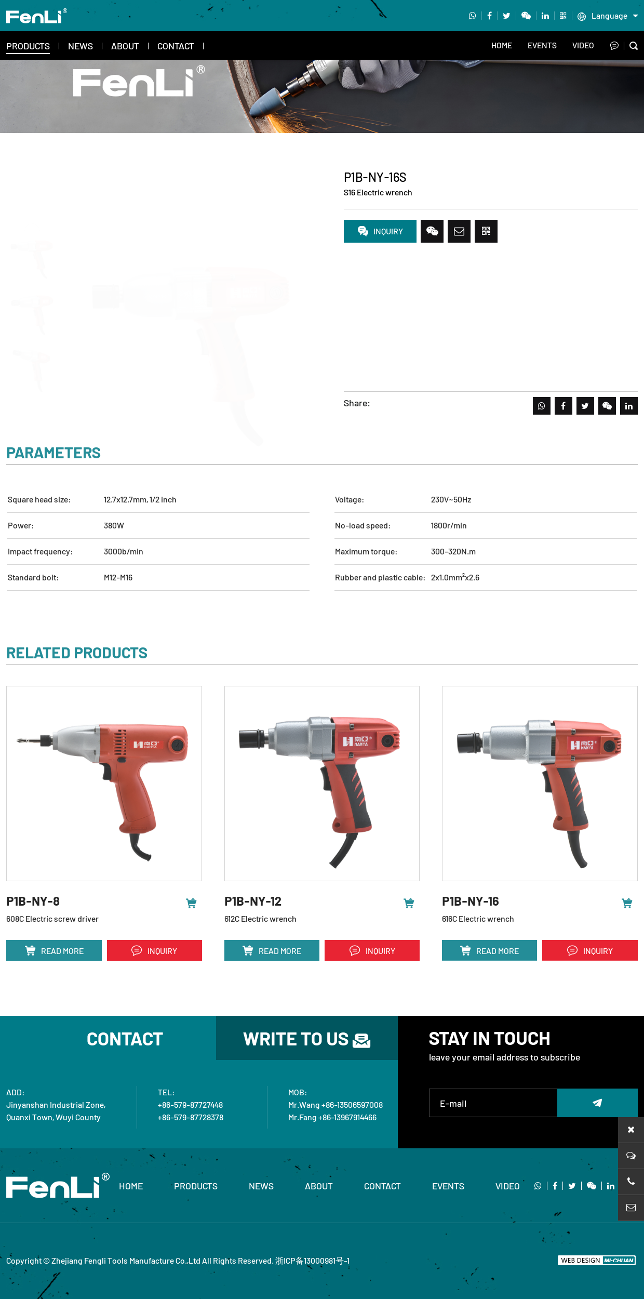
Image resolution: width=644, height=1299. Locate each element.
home (131, 1185)
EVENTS (542, 45)
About (125, 45)
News (80, 45)
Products (28, 45)
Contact (175, 45)
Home (501, 45)
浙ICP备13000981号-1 (312, 1260)
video (583, 45)
